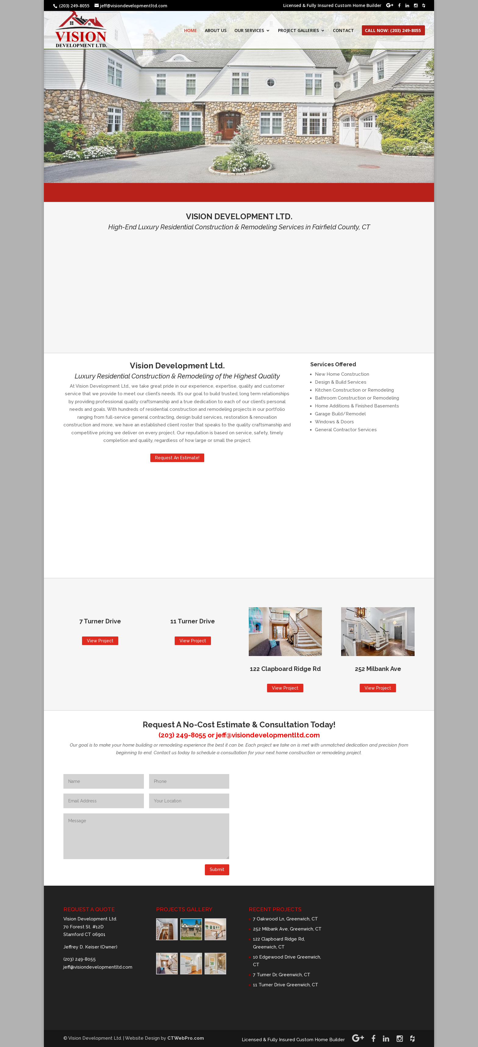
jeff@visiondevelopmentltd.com (268, 735)
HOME (190, 30)
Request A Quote (239, 111)
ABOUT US (216, 30)
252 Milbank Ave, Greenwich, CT (287, 929)
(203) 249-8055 (182, 735)
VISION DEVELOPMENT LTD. (239, 66)
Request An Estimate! (177, 457)
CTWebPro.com (185, 1038)
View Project (100, 640)
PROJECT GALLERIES (298, 30)
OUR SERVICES (249, 30)
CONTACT (343, 30)
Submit (217, 869)
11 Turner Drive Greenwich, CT (285, 985)
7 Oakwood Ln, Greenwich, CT (285, 919)
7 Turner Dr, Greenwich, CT (281, 974)
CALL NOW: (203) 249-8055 (393, 30)
